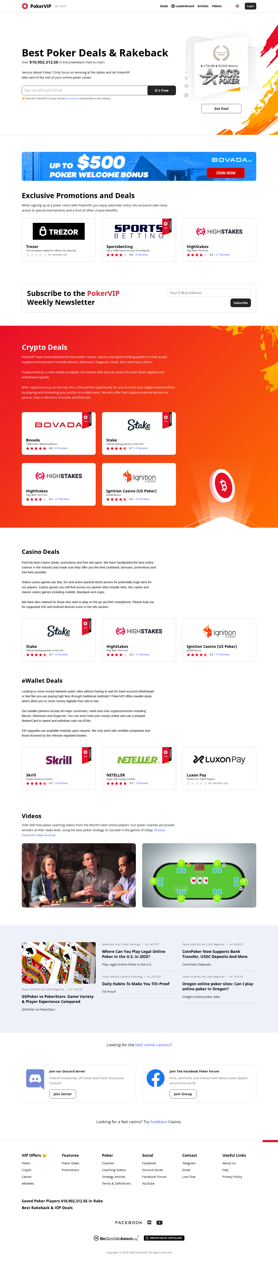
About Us (229, 1163)
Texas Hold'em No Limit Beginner (43, 989)
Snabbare (158, 1122)
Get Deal (221, 108)
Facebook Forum (154, 1177)
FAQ (225, 1170)
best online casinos (152, 1045)
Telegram (189, 1163)
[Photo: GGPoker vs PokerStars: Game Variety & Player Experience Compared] (59, 963)
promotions (72, 99)
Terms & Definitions (116, 1184)
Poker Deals (70, 1163)
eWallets (28, 1184)
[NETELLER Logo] (139, 759)
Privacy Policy (232, 1177)
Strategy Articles (113, 1177)
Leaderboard (182, 6)
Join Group (183, 1094)
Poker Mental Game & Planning (122, 977)
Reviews (142, 255)
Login (250, 6)
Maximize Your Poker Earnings (121, 944)
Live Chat (188, 1177)
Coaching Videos (114, 1170)
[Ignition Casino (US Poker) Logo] (139, 475)
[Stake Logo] (139, 424)
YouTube (148, 1184)
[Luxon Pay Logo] (219, 759)
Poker (26, 1163)
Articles (203, 6)
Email (186, 1170)
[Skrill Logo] (58, 759)
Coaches (108, 1163)
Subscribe (241, 303)
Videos (217, 6)
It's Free (161, 90)
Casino (26, 1177)
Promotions (70, 1170)
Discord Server (152, 1170)
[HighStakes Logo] (219, 231)
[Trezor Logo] (58, 231)
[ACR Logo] (219, 76)
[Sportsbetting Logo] (139, 231)
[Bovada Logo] (58, 424)
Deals (164, 6)
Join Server (63, 1094)
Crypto (26, 1170)
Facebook (149, 1163)
